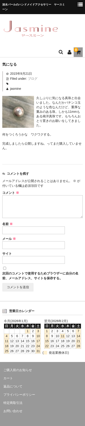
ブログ (32, 78)
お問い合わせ (12, 411)
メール (9, 239)
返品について (12, 386)
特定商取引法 (12, 403)
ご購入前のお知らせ (17, 370)
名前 (7, 224)
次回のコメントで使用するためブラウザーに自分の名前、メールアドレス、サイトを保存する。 (40, 276)
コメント (10, 193)
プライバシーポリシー (19, 394)
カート (8, 378)
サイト (7, 253)
